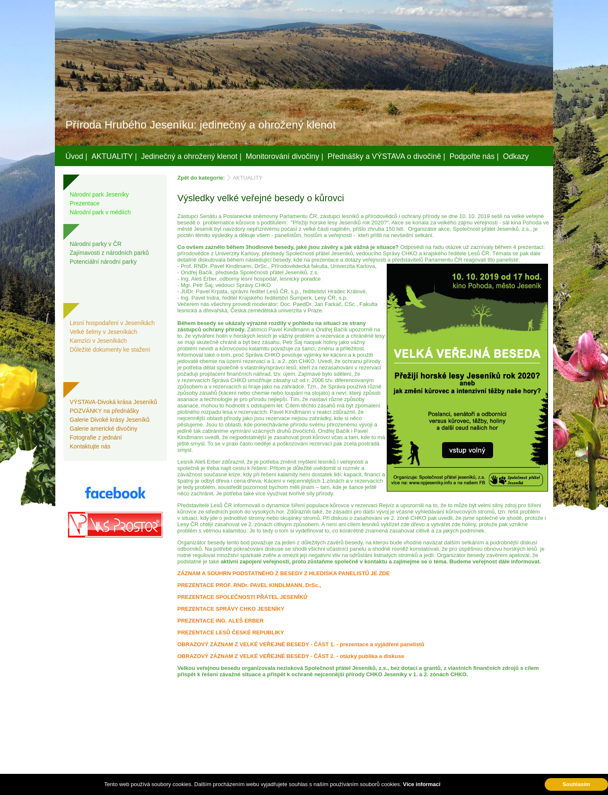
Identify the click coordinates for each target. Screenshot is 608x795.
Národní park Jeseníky (99, 194)
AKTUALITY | (114, 156)
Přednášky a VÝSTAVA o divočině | (386, 156)
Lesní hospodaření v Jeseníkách (112, 323)
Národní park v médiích (100, 212)
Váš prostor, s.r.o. (296, 787)
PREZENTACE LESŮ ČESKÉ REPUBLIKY (230, 632)
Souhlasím (576, 784)
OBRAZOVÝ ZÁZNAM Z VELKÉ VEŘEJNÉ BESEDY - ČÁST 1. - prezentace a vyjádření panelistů (300, 644)
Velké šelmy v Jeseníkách (103, 331)
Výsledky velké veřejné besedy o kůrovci (260, 198)
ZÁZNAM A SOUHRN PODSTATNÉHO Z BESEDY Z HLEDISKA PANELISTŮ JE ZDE (283, 573)
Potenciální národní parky (103, 261)
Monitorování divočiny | (284, 156)
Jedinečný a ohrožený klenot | (191, 156)
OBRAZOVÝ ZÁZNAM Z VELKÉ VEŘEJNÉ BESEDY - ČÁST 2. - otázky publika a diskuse (290, 656)
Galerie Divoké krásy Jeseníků (109, 419)
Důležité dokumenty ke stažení (110, 349)
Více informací (421, 784)
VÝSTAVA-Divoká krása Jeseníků (113, 402)
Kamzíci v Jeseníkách (98, 340)
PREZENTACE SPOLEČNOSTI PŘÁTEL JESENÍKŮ (242, 597)
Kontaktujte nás (90, 446)
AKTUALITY (248, 178)
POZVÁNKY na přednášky (104, 410)
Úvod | (76, 156)
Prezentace (85, 203)
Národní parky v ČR (96, 243)
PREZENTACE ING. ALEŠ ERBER (220, 620)
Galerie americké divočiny (103, 428)
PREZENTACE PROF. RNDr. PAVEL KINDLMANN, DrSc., (249, 585)
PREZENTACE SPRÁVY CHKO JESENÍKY (231, 609)
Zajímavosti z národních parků (109, 252)
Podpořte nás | (474, 156)
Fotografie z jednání (96, 437)
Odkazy (516, 156)
